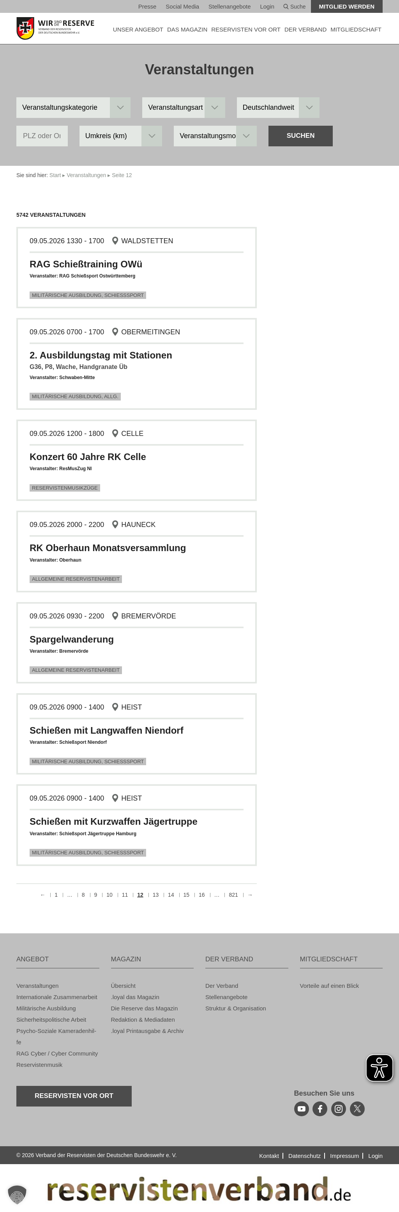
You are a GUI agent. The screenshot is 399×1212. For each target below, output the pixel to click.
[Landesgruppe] (278, 107)
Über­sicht (123, 985)
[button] (17, 1195)
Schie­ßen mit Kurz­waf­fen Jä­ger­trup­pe (114, 821)
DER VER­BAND (305, 29)
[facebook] (319, 1108)
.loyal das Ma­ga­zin (135, 997)
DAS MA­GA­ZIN (187, 29)
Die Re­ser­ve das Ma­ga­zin (144, 1008)
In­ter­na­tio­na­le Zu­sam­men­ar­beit (56, 997)
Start (55, 175)
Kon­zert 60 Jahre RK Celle (88, 456)
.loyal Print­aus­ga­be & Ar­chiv (147, 1031)
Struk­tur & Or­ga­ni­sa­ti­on (235, 1008)
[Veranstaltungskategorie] (73, 107)
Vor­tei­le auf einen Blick (329, 985)
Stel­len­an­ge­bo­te (229, 6)
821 (233, 895)
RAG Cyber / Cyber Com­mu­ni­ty (57, 1053)
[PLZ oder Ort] (42, 136)
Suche (294, 7)
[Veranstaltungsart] (183, 107)
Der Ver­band (221, 985)
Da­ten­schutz (304, 1155)
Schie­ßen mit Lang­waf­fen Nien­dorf (107, 730)
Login (267, 6)
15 (187, 895)
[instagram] (338, 1108)
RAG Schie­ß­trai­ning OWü (86, 264)
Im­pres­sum (344, 1155)
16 (202, 895)
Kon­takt (269, 1155)
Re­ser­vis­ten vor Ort (246, 29)
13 (156, 895)
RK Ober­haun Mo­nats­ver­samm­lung (108, 548)
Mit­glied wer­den (347, 6)
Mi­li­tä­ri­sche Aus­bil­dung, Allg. (75, 396)
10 (109, 895)
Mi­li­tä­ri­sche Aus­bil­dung (46, 1008)
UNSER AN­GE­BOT (138, 29)
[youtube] (301, 1108)
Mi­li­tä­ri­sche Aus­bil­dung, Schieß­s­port (88, 295)
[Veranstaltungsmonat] (215, 136)
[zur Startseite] (57, 28)
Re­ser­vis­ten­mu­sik (39, 1064)
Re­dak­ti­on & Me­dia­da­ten (143, 1019)
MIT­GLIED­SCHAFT (355, 29)
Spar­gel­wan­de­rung (72, 639)
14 (171, 895)
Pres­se (147, 6)
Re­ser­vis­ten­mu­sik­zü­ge (65, 488)
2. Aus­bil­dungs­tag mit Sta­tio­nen (101, 355)
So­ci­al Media (182, 6)
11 (125, 895)
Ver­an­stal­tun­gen (86, 175)
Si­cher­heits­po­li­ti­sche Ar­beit (51, 1019)
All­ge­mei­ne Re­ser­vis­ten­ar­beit (76, 579)
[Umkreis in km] (120, 136)
